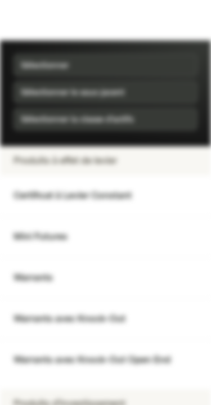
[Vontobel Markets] (44, 20)
